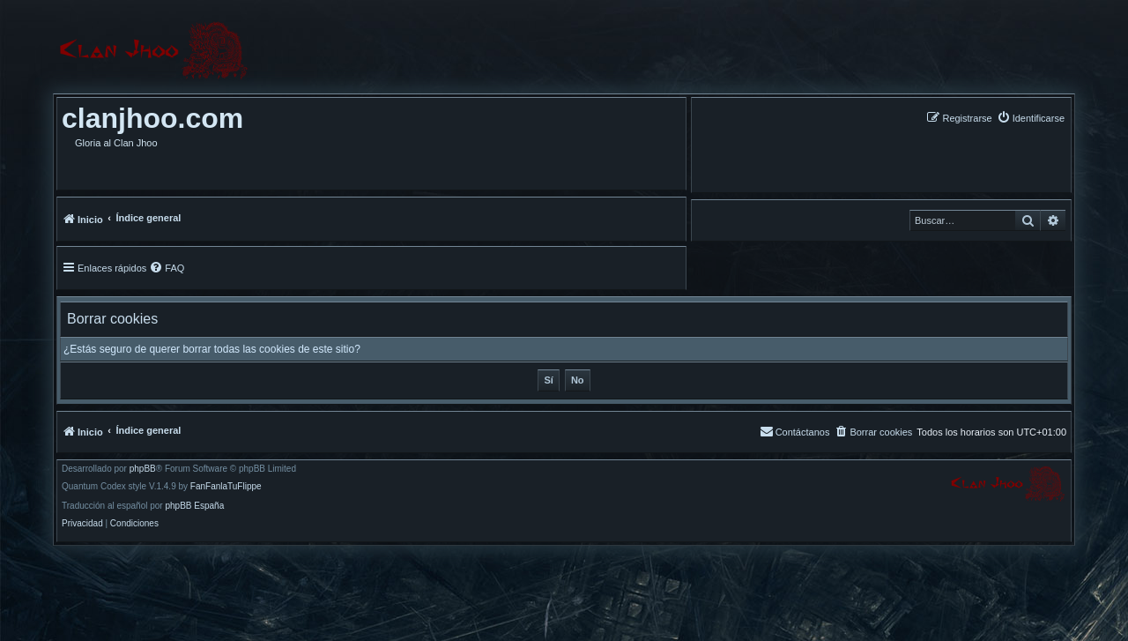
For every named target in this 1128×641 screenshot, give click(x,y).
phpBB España (194, 506)
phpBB (143, 469)
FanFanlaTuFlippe (226, 486)
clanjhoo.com (152, 118)
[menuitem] (1031, 117)
